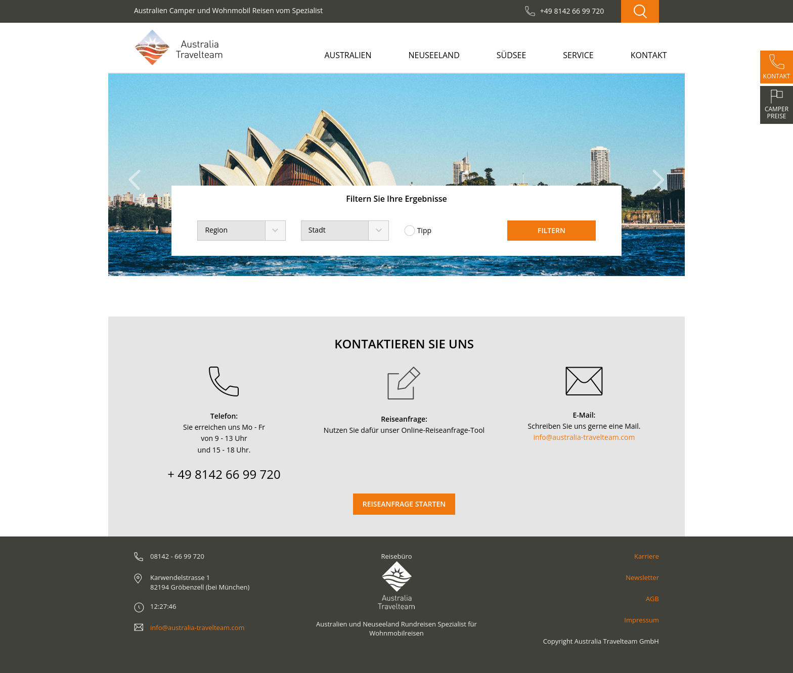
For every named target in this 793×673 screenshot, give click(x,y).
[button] (137, 174)
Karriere (646, 556)
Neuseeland (433, 55)
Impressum (641, 619)
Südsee (511, 55)
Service (578, 55)
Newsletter (642, 577)
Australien (347, 55)
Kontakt (649, 55)
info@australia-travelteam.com (584, 437)
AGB (652, 598)
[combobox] (241, 230)
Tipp (417, 230)
